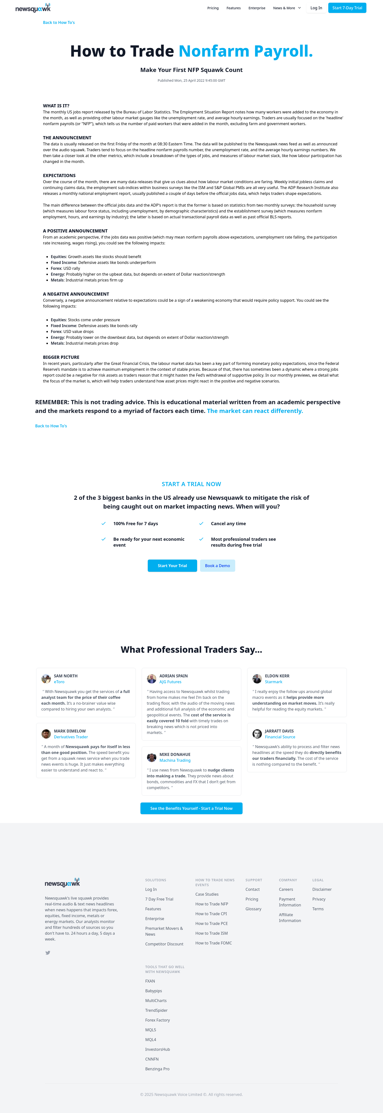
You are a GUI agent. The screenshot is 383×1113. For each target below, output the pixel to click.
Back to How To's (59, 22)
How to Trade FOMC (213, 943)
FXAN (150, 981)
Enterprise (256, 8)
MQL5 (150, 1030)
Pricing (213, 8)
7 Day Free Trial (159, 899)
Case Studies (207, 894)
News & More (287, 7)
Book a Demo (217, 565)
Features (233, 8)
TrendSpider (156, 1010)
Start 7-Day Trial (347, 7)
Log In (316, 7)
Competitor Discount (164, 944)
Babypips (153, 990)
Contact (252, 889)
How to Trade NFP (211, 904)
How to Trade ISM (211, 933)
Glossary (253, 909)
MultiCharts (156, 1000)
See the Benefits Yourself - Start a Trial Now (191, 808)
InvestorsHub (157, 1049)
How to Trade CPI (211, 913)
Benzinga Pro (157, 1069)
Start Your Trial (172, 565)
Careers (286, 889)
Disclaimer (322, 889)
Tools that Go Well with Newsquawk (165, 969)
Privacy (318, 899)
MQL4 (150, 1039)
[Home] (33, 8)
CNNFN (152, 1059)
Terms (318, 909)
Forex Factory (157, 1020)
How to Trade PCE (211, 923)
